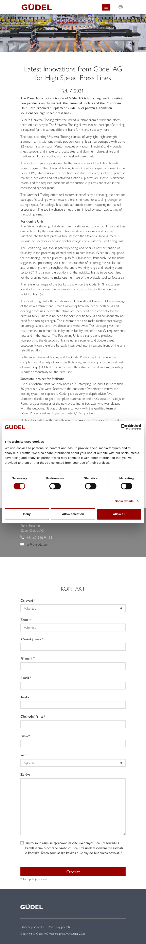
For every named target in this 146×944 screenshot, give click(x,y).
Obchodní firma (31, 716)
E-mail (24, 677)
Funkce (25, 735)
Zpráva (25, 774)
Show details (124, 501)
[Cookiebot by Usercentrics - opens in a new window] (123, 427)
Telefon (25, 697)
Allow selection (73, 514)
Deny (27, 514)
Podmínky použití (59, 926)
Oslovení (26, 600)
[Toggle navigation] (106, 7)
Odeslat (73, 871)
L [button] (120, 3)
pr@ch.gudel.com (38, 544)
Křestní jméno (30, 638)
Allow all (119, 514)
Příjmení (26, 658)
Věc (22, 754)
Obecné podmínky (32, 926)
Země (24, 619)
